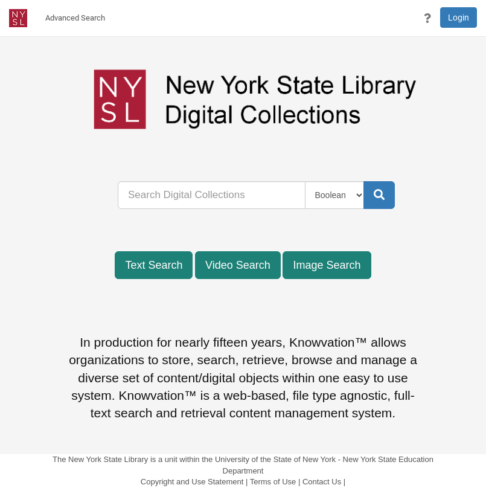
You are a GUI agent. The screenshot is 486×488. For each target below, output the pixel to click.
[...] (211, 195)
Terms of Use (273, 481)
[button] (427, 18)
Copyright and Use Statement (192, 481)
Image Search (326, 265)
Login (458, 17)
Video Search (237, 265)
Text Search (153, 265)
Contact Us (321, 481)
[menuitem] (75, 18)
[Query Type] (334, 195)
